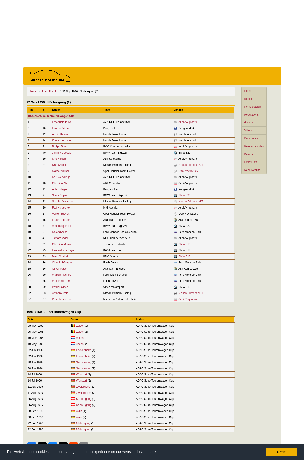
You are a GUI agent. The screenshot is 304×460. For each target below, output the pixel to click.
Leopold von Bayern (64, 250)
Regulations (251, 114)
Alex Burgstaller (61, 226)
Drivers (248, 154)
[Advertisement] (152, 33)
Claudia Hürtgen (62, 262)
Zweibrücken (84, 386)
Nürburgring (83, 423)
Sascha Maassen (62, 201)
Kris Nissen (59, 158)
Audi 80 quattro (187, 299)
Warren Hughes (61, 274)
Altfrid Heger (59, 189)
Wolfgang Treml (61, 280)
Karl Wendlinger (61, 177)
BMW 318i (185, 244)
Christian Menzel (62, 244)
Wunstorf (81, 374)
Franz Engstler (61, 219)
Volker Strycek (61, 213)
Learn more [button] (146, 452)
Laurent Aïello (60, 128)
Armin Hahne (60, 134)
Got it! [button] (281, 452)
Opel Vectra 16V (188, 171)
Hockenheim (83, 350)
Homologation (252, 106)
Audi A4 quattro (187, 122)
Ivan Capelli (59, 164)
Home (248, 90)
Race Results (252, 170)
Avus (79, 411)
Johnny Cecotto (61, 152)
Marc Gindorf (60, 256)
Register (249, 98)
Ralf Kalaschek (61, 207)
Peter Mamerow (61, 299)
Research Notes (254, 146)
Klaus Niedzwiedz (63, 140)
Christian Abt (60, 183)
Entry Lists (250, 162)
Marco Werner (60, 171)
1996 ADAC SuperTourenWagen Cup (51, 116)
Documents (251, 138)
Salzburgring (83, 399)
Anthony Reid (60, 293)
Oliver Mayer (60, 268)
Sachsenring (83, 362)
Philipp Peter (60, 146)
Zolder (80, 325)
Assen (80, 337)
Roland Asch (59, 232)
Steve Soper (59, 195)
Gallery (248, 122)
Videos (248, 130)
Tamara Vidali (60, 238)
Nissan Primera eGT (191, 164)
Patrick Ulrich (60, 287)
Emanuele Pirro (61, 122)
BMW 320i (185, 195)
